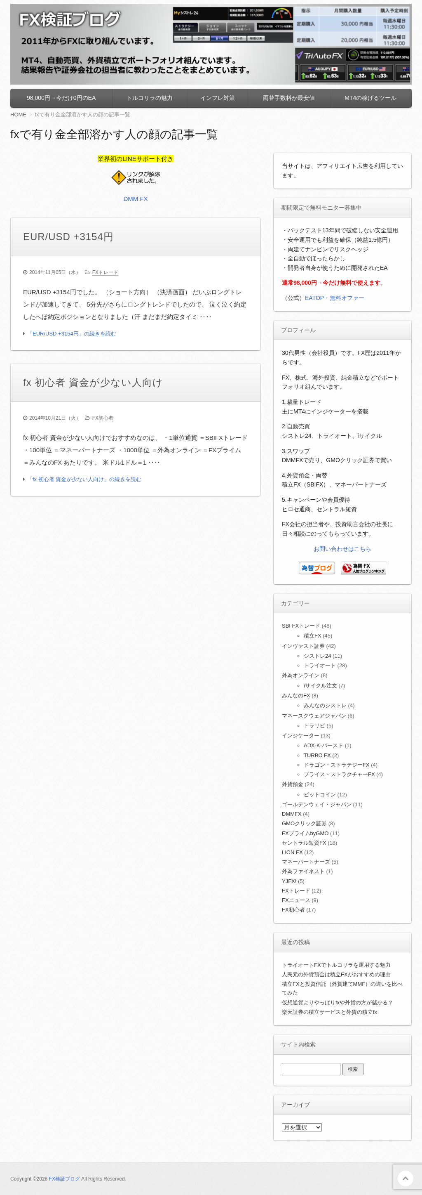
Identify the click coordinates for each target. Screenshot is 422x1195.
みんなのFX (296, 695)
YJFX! (289, 881)
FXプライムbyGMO (305, 833)
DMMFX (292, 814)
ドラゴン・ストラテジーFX (337, 765)
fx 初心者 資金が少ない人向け (93, 382)
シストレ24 (317, 656)
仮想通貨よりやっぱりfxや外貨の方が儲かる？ (337, 1002)
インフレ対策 (217, 97)
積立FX (312, 636)
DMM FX (135, 198)
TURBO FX (317, 755)
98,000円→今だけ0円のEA (61, 97)
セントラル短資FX (304, 843)
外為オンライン (300, 675)
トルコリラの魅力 (150, 97)
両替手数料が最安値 (289, 97)
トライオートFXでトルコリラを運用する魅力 (336, 965)
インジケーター (300, 735)
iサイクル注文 (320, 686)
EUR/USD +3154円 (68, 236)
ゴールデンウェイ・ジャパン (317, 804)
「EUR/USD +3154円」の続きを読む (71, 334)
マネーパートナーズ (306, 862)
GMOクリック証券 (304, 823)
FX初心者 (102, 418)
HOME (18, 114)
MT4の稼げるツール (370, 97)
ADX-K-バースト (323, 745)
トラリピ (314, 726)
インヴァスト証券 (303, 646)
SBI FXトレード (301, 626)
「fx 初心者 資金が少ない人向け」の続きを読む (84, 479)
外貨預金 (292, 784)
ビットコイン (320, 794)
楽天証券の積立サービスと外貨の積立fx (329, 1012)
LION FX (292, 852)
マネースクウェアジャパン (314, 716)
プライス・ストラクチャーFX (339, 774)
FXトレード (105, 272)
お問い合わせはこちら (342, 549)
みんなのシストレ (325, 705)
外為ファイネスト (303, 871)
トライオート (320, 665)
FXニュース (296, 900)
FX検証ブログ (64, 1179)
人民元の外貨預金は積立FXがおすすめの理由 (336, 974)
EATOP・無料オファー (334, 298)
